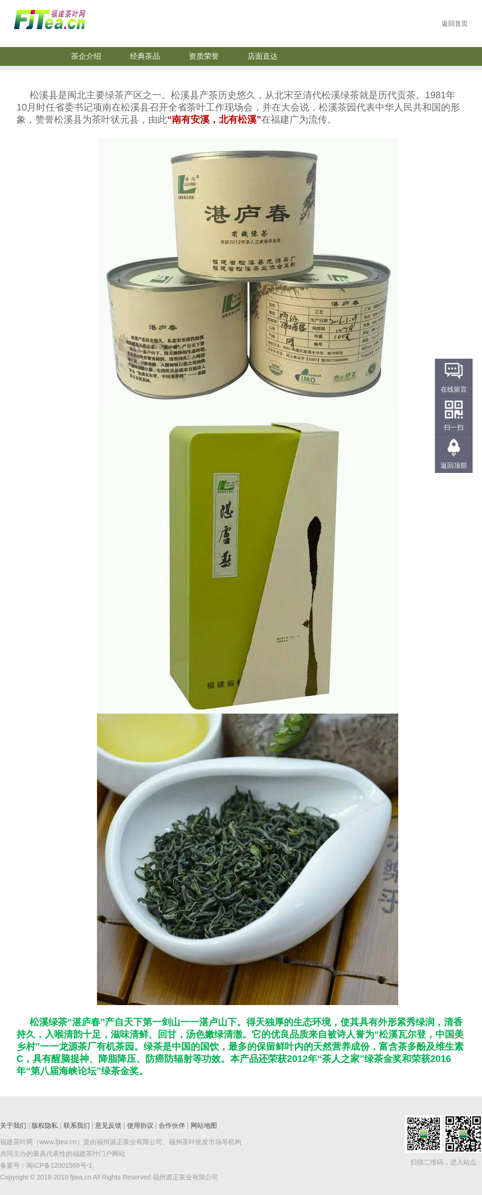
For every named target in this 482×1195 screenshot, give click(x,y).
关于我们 (13, 1125)
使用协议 (140, 1125)
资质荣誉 (204, 56)
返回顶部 (454, 465)
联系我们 (77, 1125)
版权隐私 (45, 1125)
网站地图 (204, 1125)
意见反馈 (108, 1125)
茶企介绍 (86, 56)
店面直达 (263, 56)
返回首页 (455, 23)
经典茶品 (145, 56)
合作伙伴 (172, 1125)
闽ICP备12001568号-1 (59, 1165)
